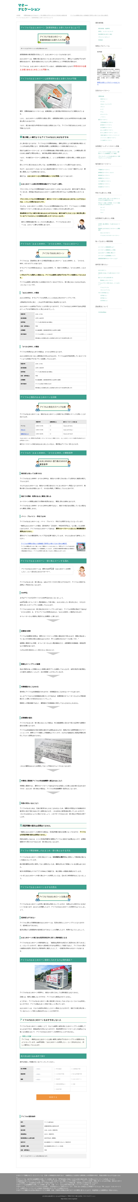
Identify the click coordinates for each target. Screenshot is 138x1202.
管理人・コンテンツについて (105, 31)
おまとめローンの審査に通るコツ (106, 252)
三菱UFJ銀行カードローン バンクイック (109, 135)
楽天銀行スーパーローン (106, 124)
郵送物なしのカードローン (106, 280)
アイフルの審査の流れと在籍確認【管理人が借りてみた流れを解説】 (44, 543)
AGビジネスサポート (105, 232)
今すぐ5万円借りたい (103, 292)
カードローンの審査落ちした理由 (106, 250)
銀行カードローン (102, 119)
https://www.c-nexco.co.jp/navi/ (69, 1198)
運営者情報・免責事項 (104, 28)
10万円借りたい (104, 300)
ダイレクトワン (104, 114)
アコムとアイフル (104, 287)
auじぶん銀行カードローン (106, 130)
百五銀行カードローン (104, 186)
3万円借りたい (103, 298)
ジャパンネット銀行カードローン (108, 137)
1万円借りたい (103, 295)
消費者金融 (101, 96)
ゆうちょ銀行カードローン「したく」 (109, 132)
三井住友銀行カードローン (106, 122)
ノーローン (103, 116)
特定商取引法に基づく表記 (105, 34)
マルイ (102, 212)
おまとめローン (102, 270)
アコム (102, 111)
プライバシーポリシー (104, 37)
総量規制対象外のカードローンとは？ (108, 258)
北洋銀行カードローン (104, 184)
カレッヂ (102, 207)
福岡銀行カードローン (104, 178)
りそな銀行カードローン (106, 140)
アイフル (102, 101)
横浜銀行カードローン (104, 175)
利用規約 (100, 40)
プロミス (23, 430)
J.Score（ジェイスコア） (106, 104)
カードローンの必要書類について (106, 255)
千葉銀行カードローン (104, 169)
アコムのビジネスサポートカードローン (109, 235)
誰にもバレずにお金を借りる (105, 277)
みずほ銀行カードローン (106, 127)
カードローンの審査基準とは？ (106, 247)
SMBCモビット (25, 434)
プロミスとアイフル (105, 290)
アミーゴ (102, 209)
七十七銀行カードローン (104, 181)
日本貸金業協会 (102, 312)
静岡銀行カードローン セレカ (106, 172)
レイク (102, 109)
